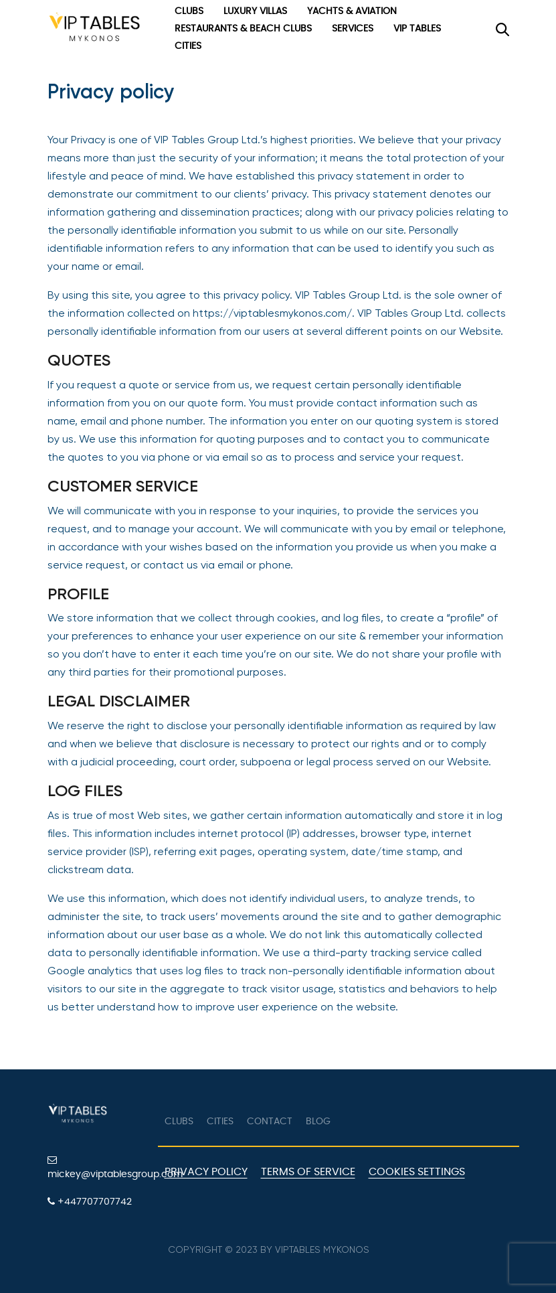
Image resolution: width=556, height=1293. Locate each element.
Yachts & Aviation (352, 11)
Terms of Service (308, 1171)
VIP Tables (417, 28)
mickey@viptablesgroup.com (98, 1167)
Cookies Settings (417, 1171)
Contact (269, 1121)
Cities (188, 46)
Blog (318, 1121)
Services (352, 28)
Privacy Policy (206, 1171)
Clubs (189, 11)
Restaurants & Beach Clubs (243, 28)
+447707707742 (90, 1202)
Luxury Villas (255, 11)
